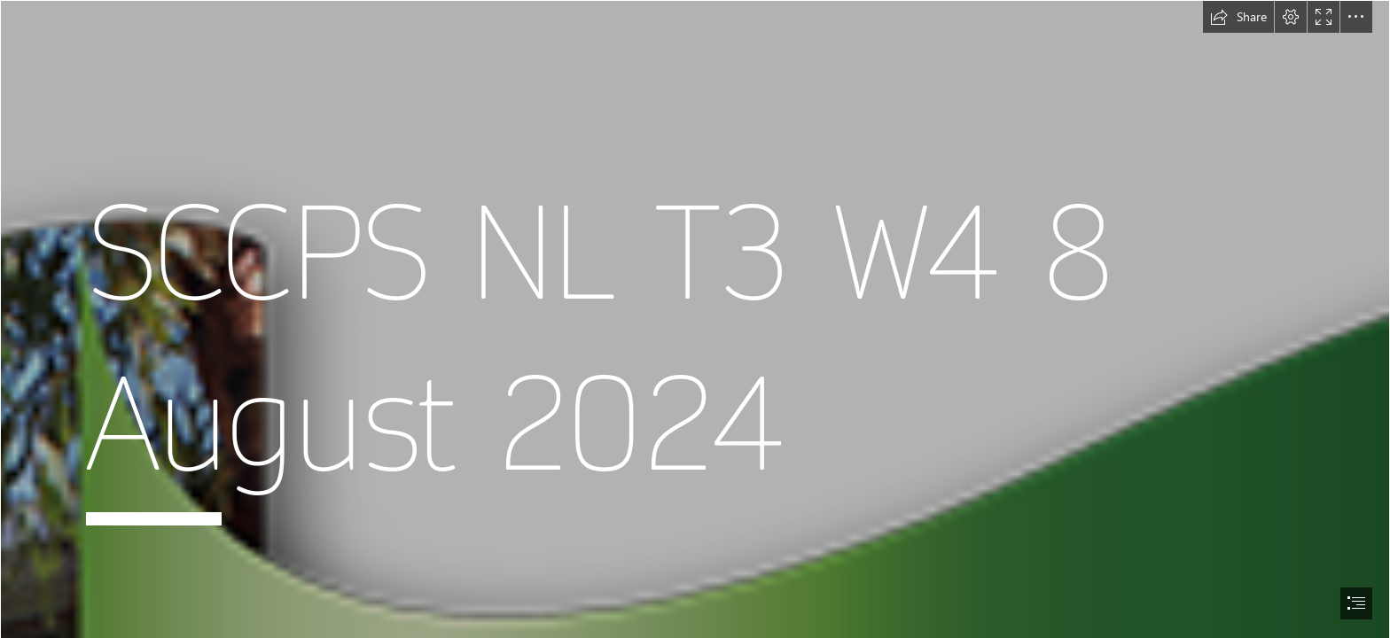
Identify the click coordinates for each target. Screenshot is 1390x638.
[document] (695, 319)
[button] (1238, 17)
